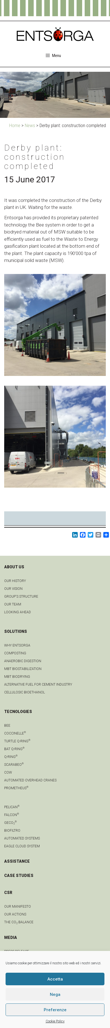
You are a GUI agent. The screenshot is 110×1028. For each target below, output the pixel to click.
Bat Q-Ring (14, 749)
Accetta (55, 979)
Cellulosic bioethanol (24, 692)
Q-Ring (11, 757)
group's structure (21, 596)
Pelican (11, 807)
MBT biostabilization (22, 669)
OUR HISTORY (15, 581)
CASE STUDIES (18, 875)
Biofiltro (12, 831)
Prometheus (16, 788)
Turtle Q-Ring (17, 741)
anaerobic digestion (22, 661)
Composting (15, 653)
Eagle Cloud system (22, 846)
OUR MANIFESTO (17, 906)
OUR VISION (13, 589)
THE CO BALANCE (18, 922)
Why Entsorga (17, 645)
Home (14, 125)
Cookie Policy (55, 1021)
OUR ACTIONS (15, 914)
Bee (7, 726)
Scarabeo (14, 765)
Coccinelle (15, 733)
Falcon (11, 815)
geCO (10, 823)
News (30, 125)
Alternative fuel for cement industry (38, 684)
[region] (55, 95)
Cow (8, 772)
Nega (55, 994)
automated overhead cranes (30, 780)
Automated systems (22, 838)
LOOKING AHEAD (17, 612)
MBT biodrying (17, 677)
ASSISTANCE (17, 861)
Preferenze (55, 1009)
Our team (12, 604)
